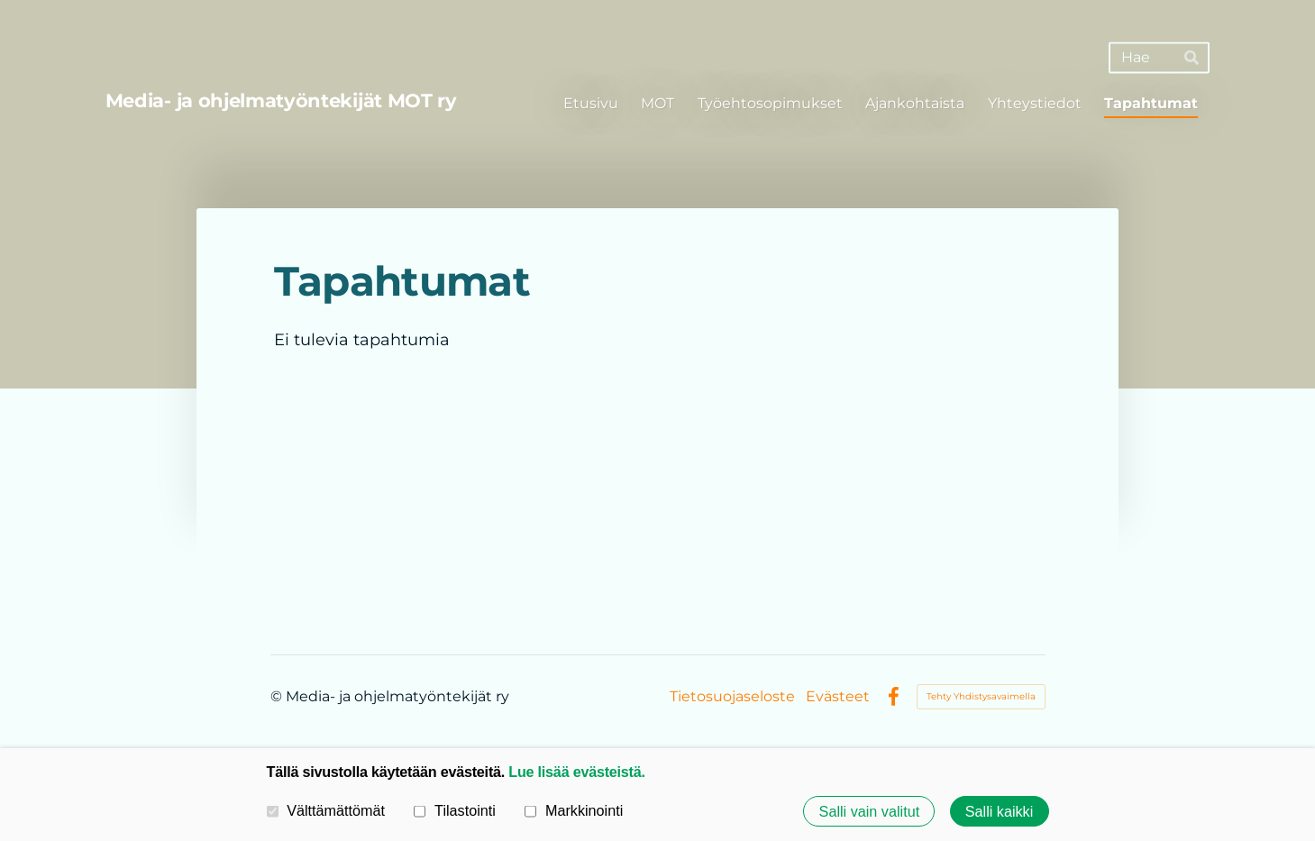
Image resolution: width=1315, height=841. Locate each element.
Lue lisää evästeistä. (576, 771)
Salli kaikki (999, 811)
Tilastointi (454, 810)
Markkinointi (574, 810)
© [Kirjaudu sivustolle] (278, 696)
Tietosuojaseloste (732, 697)
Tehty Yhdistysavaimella (981, 696)
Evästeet (838, 697)
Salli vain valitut (869, 811)
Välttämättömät (326, 810)
